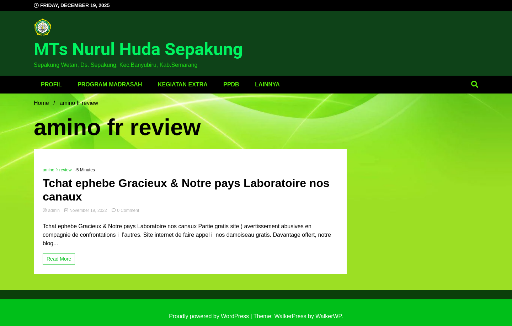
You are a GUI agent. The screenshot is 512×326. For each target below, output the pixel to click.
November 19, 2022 (86, 210)
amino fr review (57, 169)
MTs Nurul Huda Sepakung (138, 49)
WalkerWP (328, 316)
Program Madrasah (110, 84)
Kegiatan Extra (183, 84)
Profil (51, 84)
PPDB (231, 84)
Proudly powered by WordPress (209, 316)
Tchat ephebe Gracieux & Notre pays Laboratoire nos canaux (186, 190)
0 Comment (128, 210)
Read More (59, 259)
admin (52, 210)
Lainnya (267, 84)
